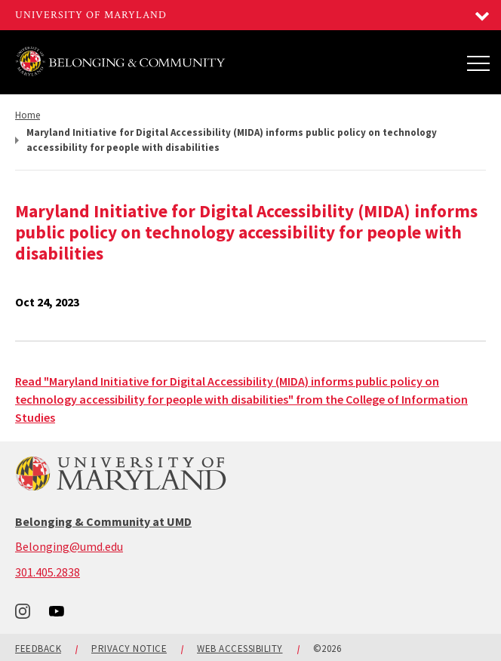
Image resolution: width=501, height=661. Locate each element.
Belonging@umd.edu (69, 546)
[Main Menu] (478, 62)
